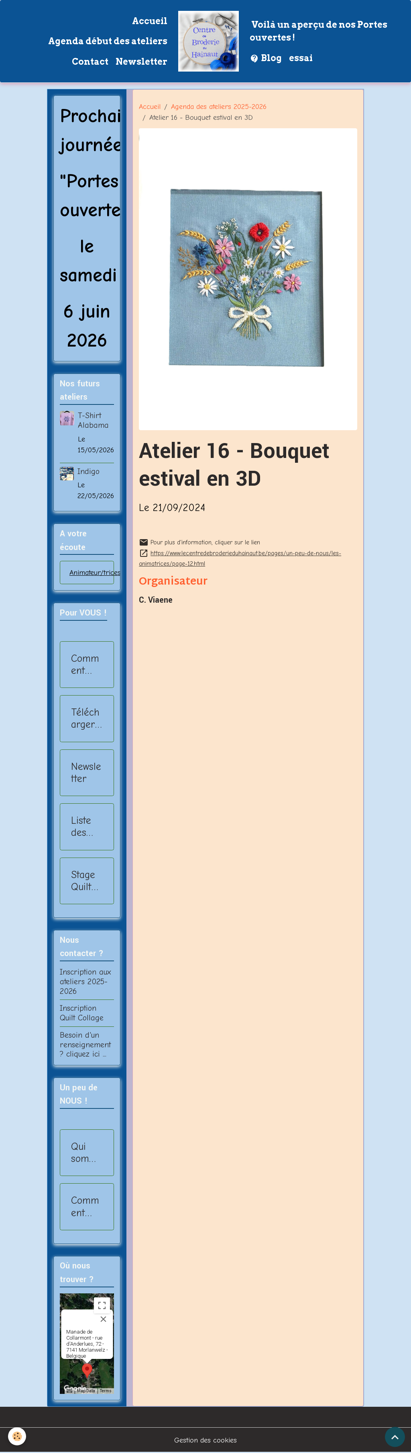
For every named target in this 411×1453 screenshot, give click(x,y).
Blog (266, 58)
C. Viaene (156, 600)
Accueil (149, 21)
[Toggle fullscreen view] (102, 1305)
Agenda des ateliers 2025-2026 (219, 107)
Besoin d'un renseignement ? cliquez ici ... (85, 1044)
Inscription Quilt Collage (82, 1013)
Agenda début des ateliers (107, 41)
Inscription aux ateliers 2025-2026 (85, 981)
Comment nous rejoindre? (86, 1206)
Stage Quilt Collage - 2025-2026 (84, 881)
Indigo (88, 471)
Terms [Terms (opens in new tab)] (106, 1391)
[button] (87, 1370)
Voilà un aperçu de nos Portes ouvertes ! (318, 31)
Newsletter (141, 61)
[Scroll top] (395, 1437)
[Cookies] (17, 1436)
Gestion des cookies (205, 1440)
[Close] (103, 1319)
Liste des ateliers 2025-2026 (85, 827)
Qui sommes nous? (84, 1153)
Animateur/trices (95, 572)
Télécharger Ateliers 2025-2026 (85, 718)
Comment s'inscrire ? (86, 665)
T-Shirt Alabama (93, 420)
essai (301, 58)
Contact (90, 61)
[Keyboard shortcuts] (69, 1391)
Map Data (86, 1391)
